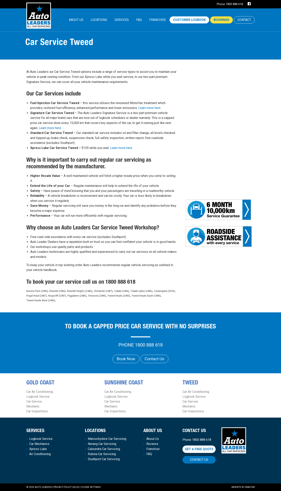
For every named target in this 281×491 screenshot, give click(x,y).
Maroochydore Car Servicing (107, 438)
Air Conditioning (40, 454)
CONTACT (244, 20)
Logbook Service (38, 396)
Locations (99, 20)
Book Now (126, 358)
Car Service (34, 401)
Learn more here (149, 108)
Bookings (221, 20)
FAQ (139, 20)
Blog (76, 487)
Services (122, 20)
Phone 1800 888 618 (230, 4)
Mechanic (32, 406)
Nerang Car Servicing (102, 444)
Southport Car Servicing (104, 459)
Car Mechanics (39, 444)
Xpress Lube (38, 449)
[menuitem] (76, 20)
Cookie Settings (90, 487)
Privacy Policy (62, 487)
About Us (76, 20)
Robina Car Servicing (102, 454)
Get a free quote (199, 449)
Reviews (152, 444)
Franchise (157, 20)
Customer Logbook (189, 20)
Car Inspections (37, 411)
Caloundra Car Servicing (104, 449)
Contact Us (154, 358)
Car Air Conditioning (39, 392)
